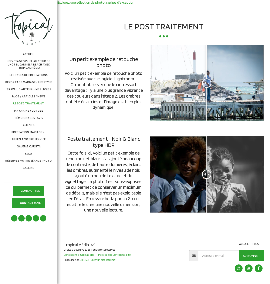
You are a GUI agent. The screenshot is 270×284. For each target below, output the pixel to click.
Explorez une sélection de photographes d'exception (95, 2)
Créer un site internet (103, 259)
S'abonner (251, 255)
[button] (28, 132)
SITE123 (84, 259)
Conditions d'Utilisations (79, 254)
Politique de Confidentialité (114, 254)
